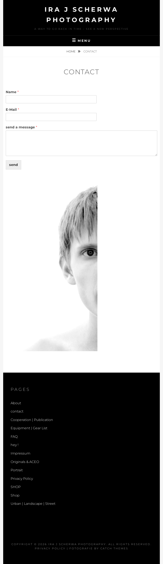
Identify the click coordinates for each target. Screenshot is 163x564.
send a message (21, 127)
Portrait (17, 470)
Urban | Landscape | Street (33, 504)
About (16, 403)
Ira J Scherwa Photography (77, 544)
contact (17, 411)
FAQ (14, 437)
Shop (15, 495)
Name (12, 92)
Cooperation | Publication (32, 420)
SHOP (16, 487)
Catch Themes (114, 548)
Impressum (20, 453)
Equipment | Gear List (29, 428)
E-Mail (12, 110)
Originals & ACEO (25, 462)
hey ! (14, 445)
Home (71, 51)
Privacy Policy (22, 479)
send (13, 165)
